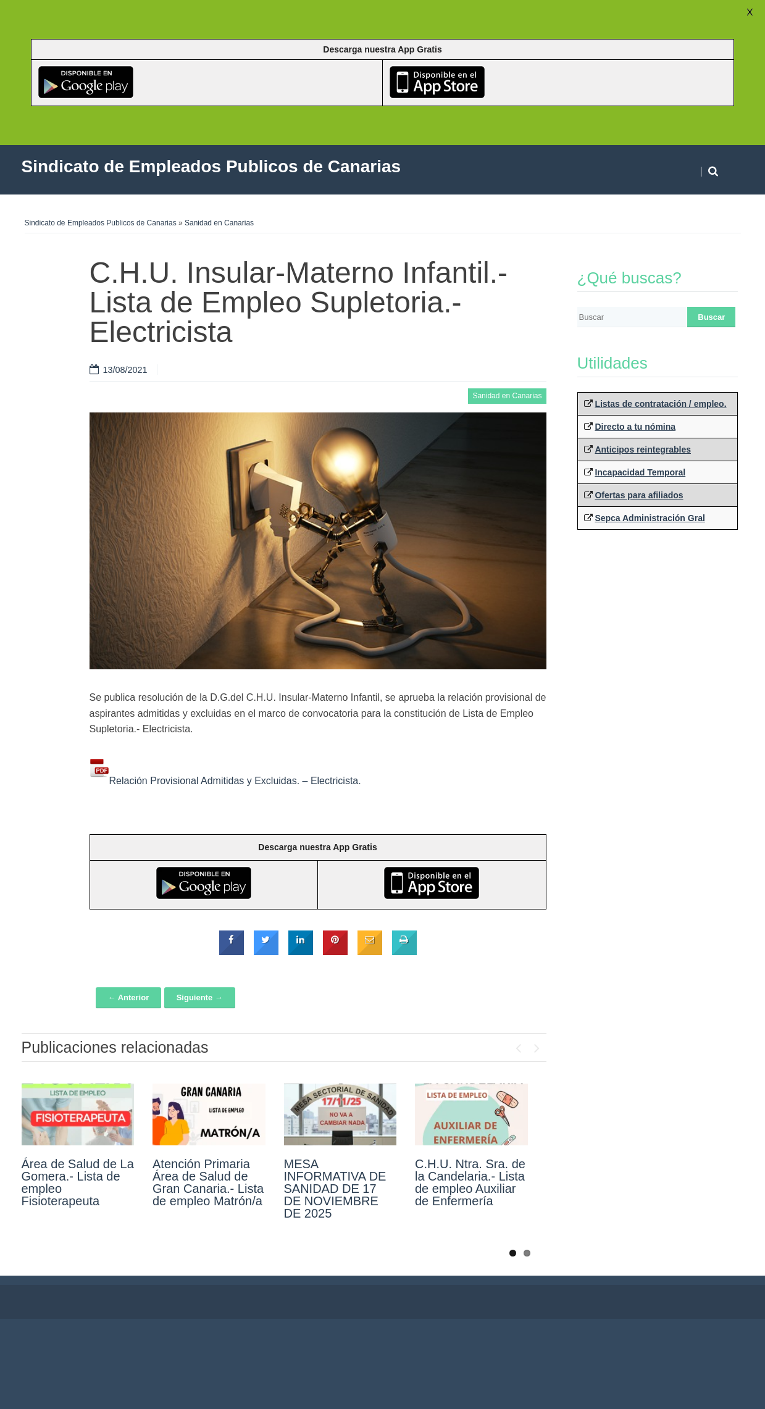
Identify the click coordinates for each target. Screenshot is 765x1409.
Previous (518, 1045)
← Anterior (128, 997)
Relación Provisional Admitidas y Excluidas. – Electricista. (225, 781)
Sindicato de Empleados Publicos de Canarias (101, 223)
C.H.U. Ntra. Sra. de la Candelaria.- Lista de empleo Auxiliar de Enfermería (470, 1182)
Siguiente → (200, 997)
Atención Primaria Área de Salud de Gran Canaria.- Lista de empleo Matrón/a (208, 1182)
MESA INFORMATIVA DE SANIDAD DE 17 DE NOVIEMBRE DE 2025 (335, 1188)
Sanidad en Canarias (219, 223)
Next (537, 1045)
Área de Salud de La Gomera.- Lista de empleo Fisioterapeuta (78, 1182)
